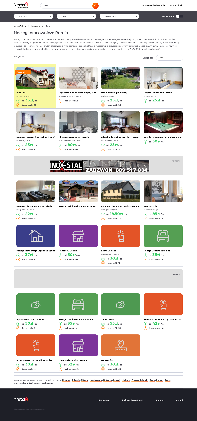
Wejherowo (47, 383)
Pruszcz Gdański (139, 380)
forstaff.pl (18, 26)
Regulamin (104, 400)
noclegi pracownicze (34, 26)
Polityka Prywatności (132, 400)
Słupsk (159, 380)
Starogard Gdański (23, 383)
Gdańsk (76, 380)
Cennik (179, 400)
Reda (152, 380)
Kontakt (160, 400)
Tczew (37, 383)
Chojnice (66, 380)
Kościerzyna (96, 380)
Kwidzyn (107, 380)
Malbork (126, 380)
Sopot (167, 380)
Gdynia (84, 380)
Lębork (116, 380)
